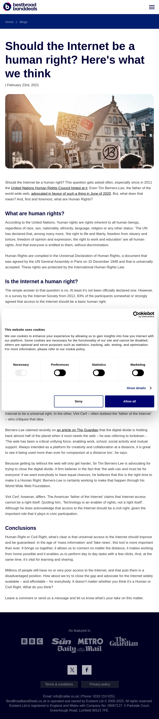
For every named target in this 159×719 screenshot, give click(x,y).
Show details (136, 388)
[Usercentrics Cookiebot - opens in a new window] (136, 314)
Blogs (24, 22)
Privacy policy (100, 684)
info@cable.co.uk (66, 696)
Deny (79, 401)
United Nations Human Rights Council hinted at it (49, 188)
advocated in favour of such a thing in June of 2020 (71, 194)
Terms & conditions (59, 684)
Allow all (129, 401)
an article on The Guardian (77, 430)
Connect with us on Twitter (72, 670)
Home (9, 22)
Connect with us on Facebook (87, 670)
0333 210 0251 (104, 696)
